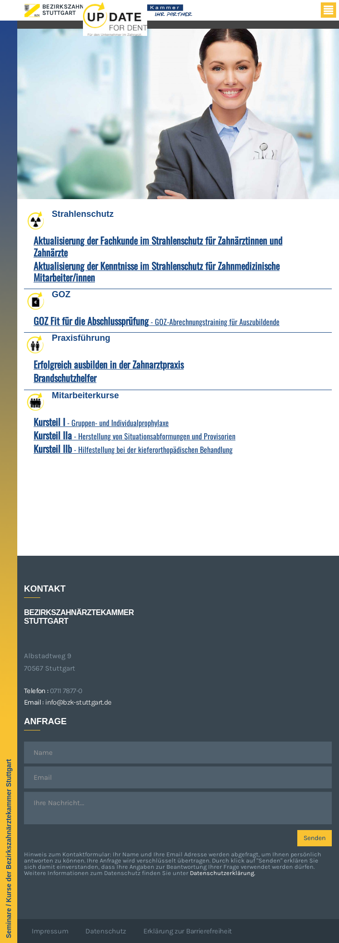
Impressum (50, 931)
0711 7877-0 (66, 690)
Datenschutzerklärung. (222, 872)
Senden (315, 838)
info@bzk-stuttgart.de (78, 702)
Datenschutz (105, 931)
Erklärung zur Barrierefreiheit (187, 931)
